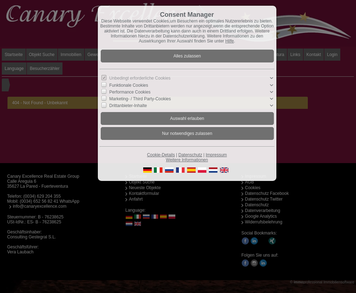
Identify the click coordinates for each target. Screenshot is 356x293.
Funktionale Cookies (128, 84)
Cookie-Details (161, 154)
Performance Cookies (129, 92)
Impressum (216, 154)
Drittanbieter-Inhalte (128, 105)
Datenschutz (190, 154)
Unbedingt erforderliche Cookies (139, 78)
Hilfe (229, 41)
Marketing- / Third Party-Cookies (140, 98)
